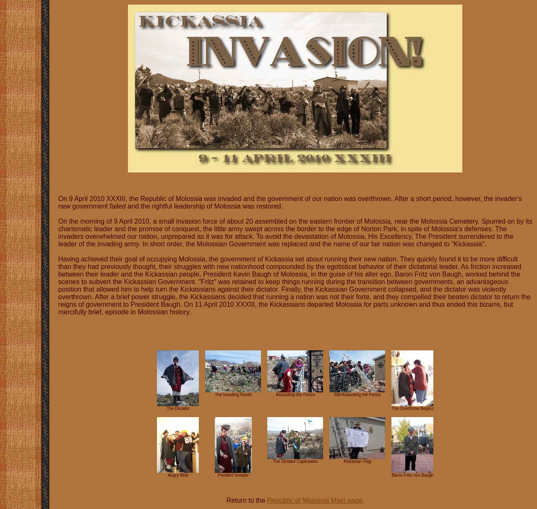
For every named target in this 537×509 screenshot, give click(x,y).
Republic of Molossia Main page (314, 500)
